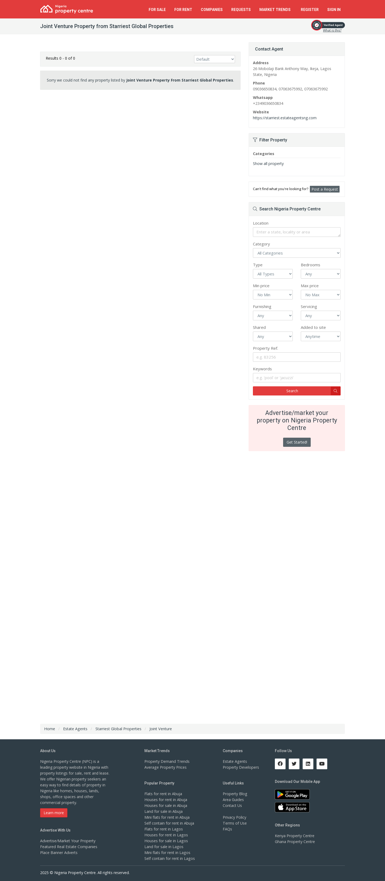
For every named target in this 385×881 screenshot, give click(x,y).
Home (49, 728)
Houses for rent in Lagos (165, 834)
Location (260, 223)
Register (310, 9)
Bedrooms (310, 264)
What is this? (332, 30)
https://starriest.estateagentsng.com (284, 117)
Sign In (334, 9)
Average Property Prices (165, 767)
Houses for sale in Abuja (165, 805)
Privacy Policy (234, 817)
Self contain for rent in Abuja (169, 823)
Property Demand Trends (166, 761)
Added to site (313, 327)
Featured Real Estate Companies (68, 846)
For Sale (157, 9)
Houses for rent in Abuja (165, 799)
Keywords (262, 368)
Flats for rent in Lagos (163, 829)
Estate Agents (235, 761)
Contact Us (232, 805)
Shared (259, 327)
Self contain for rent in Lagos (169, 858)
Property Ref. (265, 348)
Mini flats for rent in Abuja (166, 817)
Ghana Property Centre (295, 841)
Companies (212, 9)
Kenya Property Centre (294, 835)
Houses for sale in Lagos (165, 840)
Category (261, 244)
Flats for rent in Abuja (163, 793)
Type (258, 264)
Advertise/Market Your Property (67, 840)
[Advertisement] (140, 135)
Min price (261, 285)
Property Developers (241, 767)
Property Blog (235, 793)
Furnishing (262, 306)
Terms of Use (235, 823)
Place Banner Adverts (58, 852)
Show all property (268, 163)
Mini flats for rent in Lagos (167, 852)
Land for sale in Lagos (163, 846)
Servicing (309, 306)
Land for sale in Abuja (163, 811)
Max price (310, 285)
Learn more (54, 812)
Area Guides (233, 799)
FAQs (227, 829)
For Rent (183, 9)
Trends (275, 9)
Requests (241, 9)
